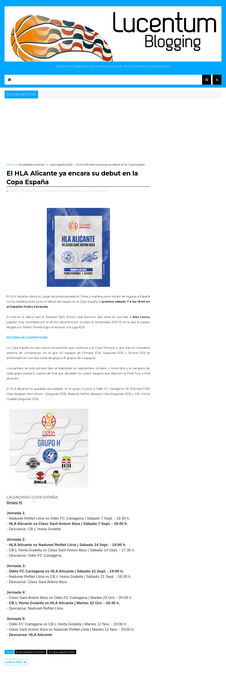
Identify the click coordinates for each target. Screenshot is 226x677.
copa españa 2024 (61, 164)
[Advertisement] (113, 129)
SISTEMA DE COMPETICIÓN (27, 337)
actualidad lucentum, (68, 190)
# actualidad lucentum (30, 652)
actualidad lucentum (31, 164)
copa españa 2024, (95, 190)
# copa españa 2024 (62, 652)
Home (11, 164)
